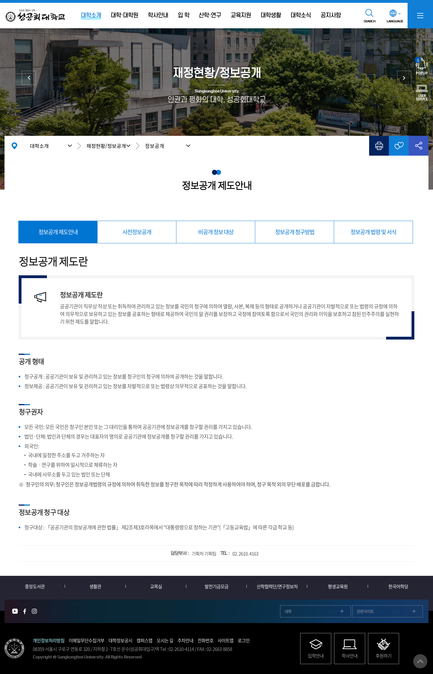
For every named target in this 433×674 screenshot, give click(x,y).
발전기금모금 (216, 586)
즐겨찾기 (399, 146)
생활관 (95, 586)
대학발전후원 (404, 78)
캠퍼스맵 (144, 640)
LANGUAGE (395, 21)
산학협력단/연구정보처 (277, 586)
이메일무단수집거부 (86, 640)
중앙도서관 (35, 586)
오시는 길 (165, 640)
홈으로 (14, 146)
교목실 (156, 586)
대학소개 (39, 145)
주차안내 (185, 640)
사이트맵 (225, 640)
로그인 (244, 640)
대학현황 (29, 78)
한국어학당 (398, 586)
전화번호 (205, 640)
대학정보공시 (120, 640)
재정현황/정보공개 (106, 145)
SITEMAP (420, 15)
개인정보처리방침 (48, 640)
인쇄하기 (379, 146)
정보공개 (154, 146)
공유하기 (418, 146)
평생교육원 (338, 586)
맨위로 (420, 661)
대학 (288, 611)
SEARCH (369, 21)
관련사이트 (365, 611)
